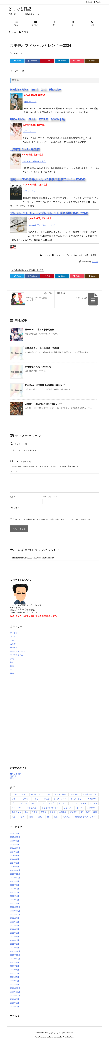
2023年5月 (14, 892)
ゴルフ (13, 644)
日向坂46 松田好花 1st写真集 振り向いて (45, 385)
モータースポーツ (17, 651)
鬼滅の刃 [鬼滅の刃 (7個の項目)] (66, 817)
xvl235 (95, 261)
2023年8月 (14, 885)
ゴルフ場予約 (15, 774)
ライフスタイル (16, 655)
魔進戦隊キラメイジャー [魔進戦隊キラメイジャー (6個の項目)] (85, 817)
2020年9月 (14, 999)
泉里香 (93, 255)
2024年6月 (14, 863)
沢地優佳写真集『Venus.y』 (38, 367)
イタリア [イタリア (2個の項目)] (36, 799)
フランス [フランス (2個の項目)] (67, 808)
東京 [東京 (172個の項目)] (14, 817)
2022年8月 (14, 922)
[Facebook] (32, 61)
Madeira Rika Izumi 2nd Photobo (35, 89)
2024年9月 (14, 852)
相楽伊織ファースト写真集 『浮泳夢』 (43, 348)
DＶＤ (57, 255)
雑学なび (14, 778)
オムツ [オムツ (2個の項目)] (47, 799)
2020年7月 (14, 1007)
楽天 (86, 255)
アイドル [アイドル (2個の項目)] (74, 794)
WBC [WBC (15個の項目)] (24, 794)
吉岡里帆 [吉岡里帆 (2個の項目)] (62, 812)
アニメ (13, 637)
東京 (81, 255)
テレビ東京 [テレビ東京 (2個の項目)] (31, 808)
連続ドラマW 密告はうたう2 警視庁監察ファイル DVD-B (47, 179)
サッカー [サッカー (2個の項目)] (62, 803)
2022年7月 (14, 925)
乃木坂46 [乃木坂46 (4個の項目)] (91, 808)
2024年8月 (14, 855)
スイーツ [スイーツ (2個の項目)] (73, 803)
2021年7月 (14, 966)
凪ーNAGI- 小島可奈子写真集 (39, 330)
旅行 (12, 662)
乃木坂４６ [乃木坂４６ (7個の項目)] (16, 812)
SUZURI (13, 776)
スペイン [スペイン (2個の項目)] (93, 803)
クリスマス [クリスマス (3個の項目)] (92, 799)
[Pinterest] (47, 61)
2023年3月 (14, 900)
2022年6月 (14, 929)
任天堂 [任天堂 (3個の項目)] (34, 812)
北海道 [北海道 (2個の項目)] (52, 812)
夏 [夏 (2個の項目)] (82, 812)
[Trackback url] (54, 557)
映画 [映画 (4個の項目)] (95, 812)
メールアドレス (50, 497)
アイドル (24, 32)
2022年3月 (14, 940)
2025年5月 (14, 844)
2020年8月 (14, 1003)
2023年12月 (15, 870)
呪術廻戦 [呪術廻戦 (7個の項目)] (73, 812)
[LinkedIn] (62, 61)
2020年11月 (15, 992)
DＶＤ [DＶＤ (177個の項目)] (14, 794)
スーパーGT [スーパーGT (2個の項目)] (17, 808)
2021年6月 (14, 970)
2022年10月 (15, 914)
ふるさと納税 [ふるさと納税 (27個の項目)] (60, 794)
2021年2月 (14, 981)
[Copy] (92, 61)
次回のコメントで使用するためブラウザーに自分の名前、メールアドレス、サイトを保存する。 (52, 519)
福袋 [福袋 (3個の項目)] (40, 817)
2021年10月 (15, 959)
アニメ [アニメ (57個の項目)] (14, 799)
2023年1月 (14, 903)
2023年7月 (14, 889)
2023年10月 (15, 878)
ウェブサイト (15, 508)
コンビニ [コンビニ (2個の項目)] (52, 803)
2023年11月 (15, 874)
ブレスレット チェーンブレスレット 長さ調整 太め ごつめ (49, 213)
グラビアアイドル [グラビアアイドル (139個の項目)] (19, 803)
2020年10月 (15, 995)
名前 (12, 497)
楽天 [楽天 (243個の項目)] (22, 817)
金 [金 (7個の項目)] (48, 817)
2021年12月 (15, 951)
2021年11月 (15, 955)
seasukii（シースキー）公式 (41, 225)
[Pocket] (77, 61)
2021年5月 (14, 973)
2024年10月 (15, 848)
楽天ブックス (30, 102)
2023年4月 (14, 896)
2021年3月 (14, 977)
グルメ (13, 640)
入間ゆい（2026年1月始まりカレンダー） (45, 404)
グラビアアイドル (69, 255)
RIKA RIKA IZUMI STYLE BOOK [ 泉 (37, 119)
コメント (13, 471)
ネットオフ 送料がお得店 (34, 161)
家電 (12, 659)
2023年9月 (14, 881)
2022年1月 (14, 948)
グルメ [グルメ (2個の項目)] (33, 803)
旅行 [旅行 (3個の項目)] (88, 812)
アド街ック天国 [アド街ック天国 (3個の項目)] (89, 794)
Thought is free (68, 1037)
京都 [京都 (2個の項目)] (26, 812)
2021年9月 (14, 962)
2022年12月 (15, 907)
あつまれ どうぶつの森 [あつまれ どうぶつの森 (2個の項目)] (40, 794)
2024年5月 (14, 867)
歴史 (12, 673)
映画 (12, 666)
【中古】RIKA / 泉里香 (25, 149)
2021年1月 (14, 984)
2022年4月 (14, 937)
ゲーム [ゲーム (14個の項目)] (42, 803)
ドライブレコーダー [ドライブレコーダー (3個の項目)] (50, 808)
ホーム (13, 32)
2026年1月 (14, 833)
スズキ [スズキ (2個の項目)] (83, 803)
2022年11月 (15, 911)
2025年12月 (15, 837)
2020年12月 (15, 988)
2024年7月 (14, 859)
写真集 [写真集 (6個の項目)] (43, 812)
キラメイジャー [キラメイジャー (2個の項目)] (76, 799)
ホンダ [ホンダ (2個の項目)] (79, 808)
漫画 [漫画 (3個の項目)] (31, 817)
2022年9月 (14, 918)
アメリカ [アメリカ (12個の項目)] (25, 799)
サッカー (14, 648)
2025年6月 (14, 841)
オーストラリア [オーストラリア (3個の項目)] (60, 799)
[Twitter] (17, 61)
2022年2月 (14, 944)
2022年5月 (14, 933)
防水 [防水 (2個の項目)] (56, 817)
